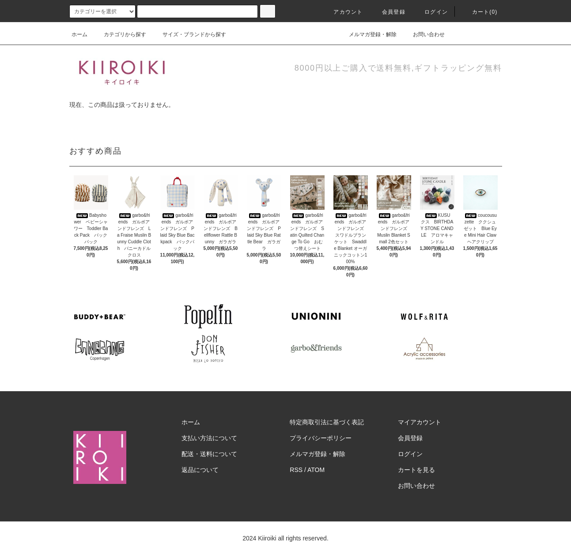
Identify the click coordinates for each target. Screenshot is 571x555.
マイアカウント (419, 422)
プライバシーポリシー (321, 438)
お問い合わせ (423, 34)
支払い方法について (209, 438)
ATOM (316, 469)
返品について (200, 469)
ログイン (431, 12)
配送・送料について (209, 453)
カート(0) (479, 12)
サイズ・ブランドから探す (189, 34)
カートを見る (416, 469)
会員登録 (388, 12)
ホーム (79, 34)
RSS (296, 469)
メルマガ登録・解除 (367, 34)
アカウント (343, 12)
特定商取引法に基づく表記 (327, 422)
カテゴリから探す (119, 34)
